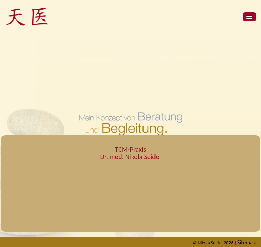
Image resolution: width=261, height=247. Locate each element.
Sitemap (246, 242)
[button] (249, 16)
